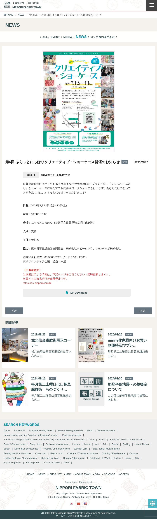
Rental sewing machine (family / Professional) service (31, 435)
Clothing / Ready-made (113, 453)
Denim (115, 444)
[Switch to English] (85, 503)
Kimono (76, 444)
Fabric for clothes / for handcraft (125, 439)
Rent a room (56, 453)
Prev (143, 310)
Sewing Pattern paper (74, 458)
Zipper (7, 430)
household (19, 430)
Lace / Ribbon (142, 444)
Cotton (117, 458)
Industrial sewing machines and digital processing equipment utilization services (44, 439)
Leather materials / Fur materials (20, 458)
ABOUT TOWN (83, 474)
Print (105, 444)
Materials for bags (50, 458)
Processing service (71, 435)
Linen (91, 439)
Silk (137, 458)
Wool (107, 458)
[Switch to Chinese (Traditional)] (78, 503)
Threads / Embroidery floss (56, 448)
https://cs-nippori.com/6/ (37, 282)
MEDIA (67, 36)
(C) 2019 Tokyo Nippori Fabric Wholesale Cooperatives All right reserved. (78, 513)
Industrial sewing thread (41, 430)
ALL (45, 36)
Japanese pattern (12, 462)
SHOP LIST (56, 474)
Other (66, 462)
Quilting (126, 444)
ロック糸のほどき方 (102, 36)
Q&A (97, 474)
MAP (68, 474)
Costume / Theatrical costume (82, 453)
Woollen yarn (80, 448)
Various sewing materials (70, 430)
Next (14, 310)
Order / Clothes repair (15, 444)
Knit (97, 444)
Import (87, 444)
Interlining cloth (52, 462)
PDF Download (77, 292)
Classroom (40, 453)
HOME (8, 15)
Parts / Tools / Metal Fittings (106, 448)
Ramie (102, 439)
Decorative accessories (26, 448)
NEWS (21, 15)
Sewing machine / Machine (17, 453)
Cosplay (134, 453)
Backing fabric (32, 462)
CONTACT (109, 474)
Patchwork (95, 458)
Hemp (90, 430)
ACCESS (124, 474)
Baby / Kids (35, 444)
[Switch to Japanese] (71, 503)
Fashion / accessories (57, 444)
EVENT (55, 36)
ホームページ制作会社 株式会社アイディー (78, 516)
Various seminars (106, 430)
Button (7, 448)
